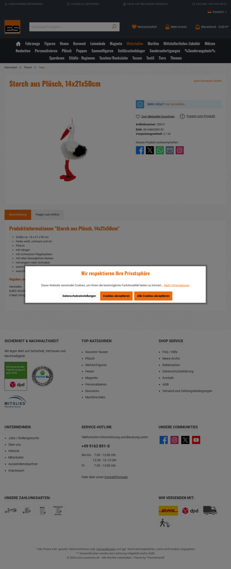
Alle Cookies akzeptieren (153, 296)
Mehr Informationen (176, 285)
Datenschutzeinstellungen (79, 296)
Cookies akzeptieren (116, 296)
